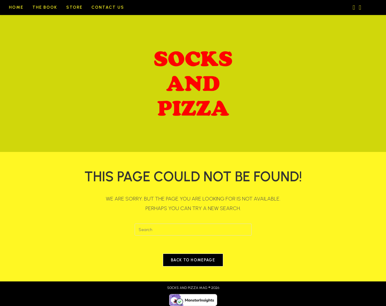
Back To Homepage (193, 260)
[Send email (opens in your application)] (358, 7)
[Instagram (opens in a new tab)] (352, 7)
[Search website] (371, 7)
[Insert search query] (193, 230)
